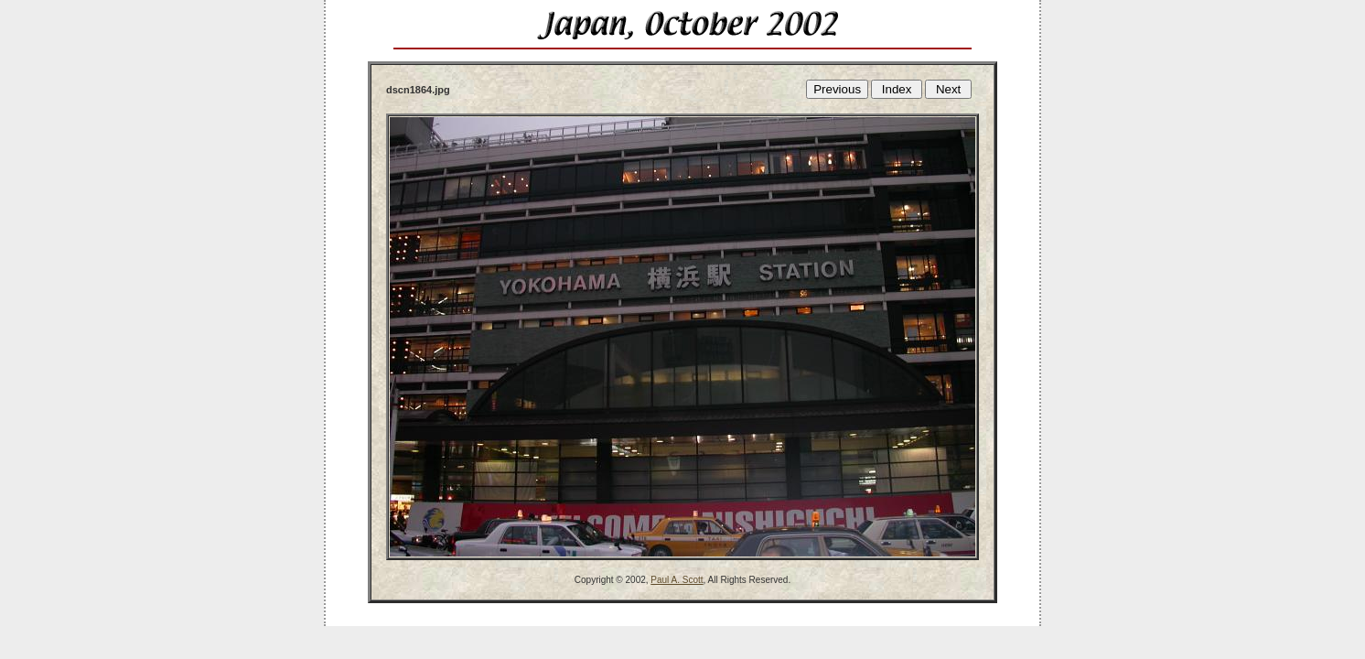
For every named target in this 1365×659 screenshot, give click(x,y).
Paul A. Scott (676, 580)
